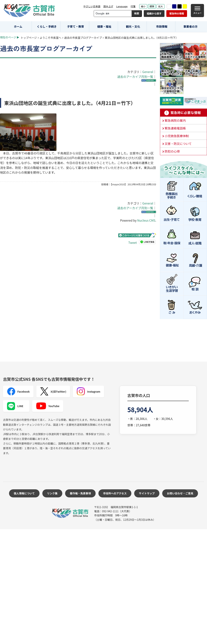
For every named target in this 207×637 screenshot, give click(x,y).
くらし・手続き (47, 26)
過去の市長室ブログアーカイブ (83, 38)
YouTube (47, 406)
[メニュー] (197, 10)
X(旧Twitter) (53, 391)
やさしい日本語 (91, 6)
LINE (15, 406)
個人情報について (24, 493)
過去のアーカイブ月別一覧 (135, 76)
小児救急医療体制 (177, 136)
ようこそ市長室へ (50, 38)
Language (122, 6)
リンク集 (52, 493)
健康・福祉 (104, 26)
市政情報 (161, 26)
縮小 (143, 6)
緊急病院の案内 (175, 120)
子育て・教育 (75, 26)
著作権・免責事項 (80, 493)
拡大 (160, 6)
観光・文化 (133, 26)
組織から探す (154, 13)
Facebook (18, 391)
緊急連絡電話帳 (175, 128)
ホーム (18, 26)
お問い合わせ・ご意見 (180, 493)
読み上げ (108, 6)
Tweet (132, 242)
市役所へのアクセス (115, 493)
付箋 (133, 6)
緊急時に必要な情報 (183, 113)
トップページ (29, 38)
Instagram (88, 391)
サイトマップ (147, 493)
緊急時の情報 (176, 13)
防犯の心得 (172, 151)
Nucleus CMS (146, 220)
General (147, 71)
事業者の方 (190, 26)
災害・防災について (178, 143)
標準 (152, 6)
